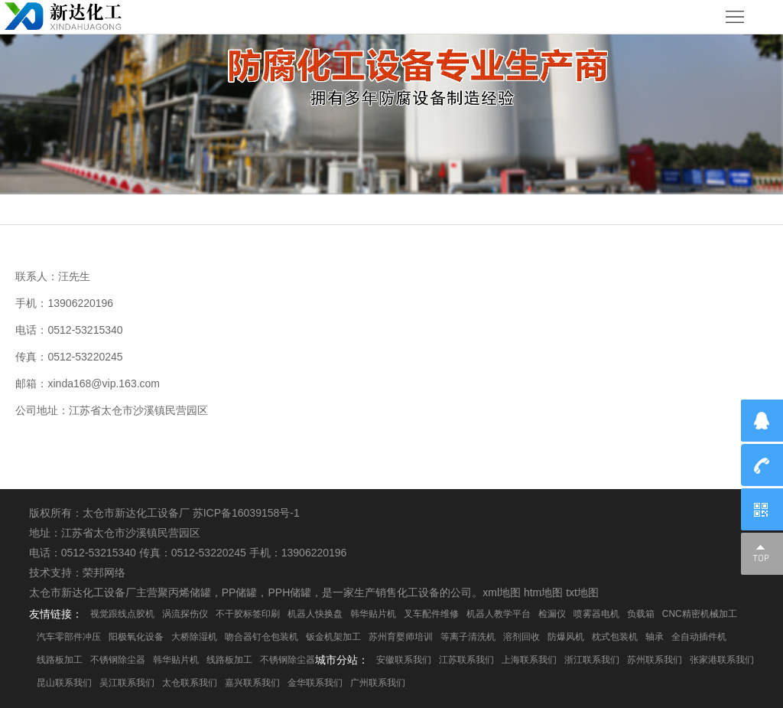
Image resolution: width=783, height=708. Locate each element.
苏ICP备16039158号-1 (246, 513)
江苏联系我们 (466, 659)
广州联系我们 (377, 682)
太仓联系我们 (189, 682)
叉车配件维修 (431, 613)
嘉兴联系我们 (252, 682)
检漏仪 (552, 613)
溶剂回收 (521, 636)
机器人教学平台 (498, 613)
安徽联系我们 (403, 659)
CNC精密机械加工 (699, 613)
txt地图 (582, 592)
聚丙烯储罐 (184, 592)
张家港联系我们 (722, 659)
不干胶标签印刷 (248, 613)
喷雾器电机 (596, 613)
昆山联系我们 (64, 682)
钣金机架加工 (333, 636)
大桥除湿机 (194, 636)
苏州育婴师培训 (401, 636)
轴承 (654, 636)
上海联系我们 (529, 659)
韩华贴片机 (373, 613)
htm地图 (543, 592)
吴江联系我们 (126, 682)
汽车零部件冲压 (69, 636)
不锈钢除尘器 (117, 659)
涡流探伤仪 (185, 613)
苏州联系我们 (654, 659)
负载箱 (641, 613)
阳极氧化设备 (136, 636)
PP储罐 (240, 592)
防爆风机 (565, 636)
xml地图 (501, 592)
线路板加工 (60, 659)
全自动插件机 (698, 636)
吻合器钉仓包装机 (261, 636)
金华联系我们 (315, 682)
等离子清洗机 (467, 636)
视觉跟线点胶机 (122, 613)
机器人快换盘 (315, 613)
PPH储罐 (289, 592)
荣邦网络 (104, 572)
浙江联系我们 (591, 659)
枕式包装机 (615, 636)
